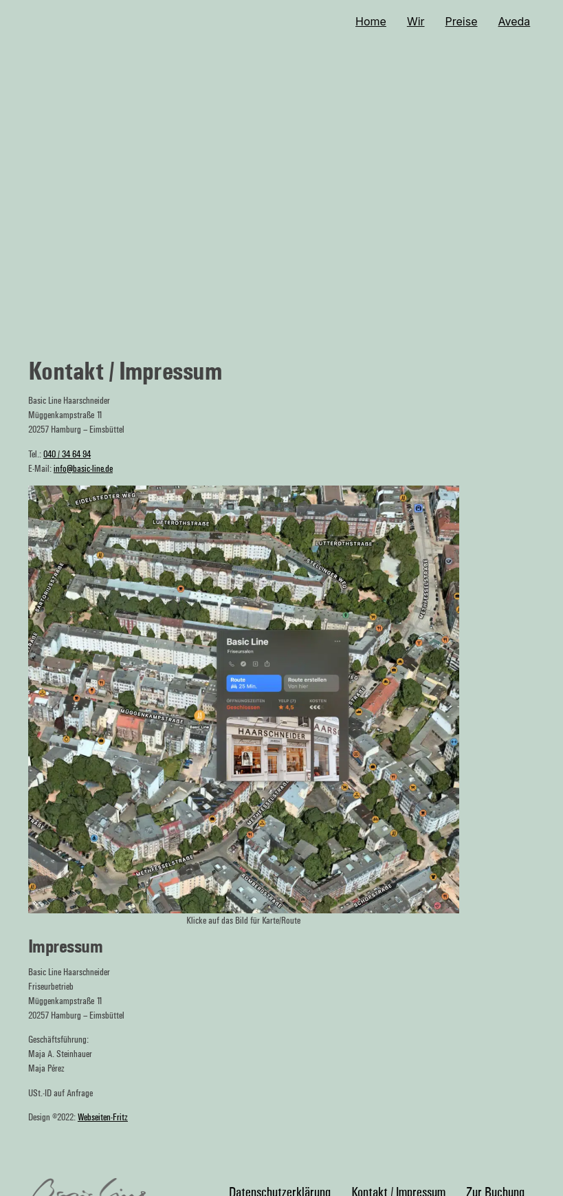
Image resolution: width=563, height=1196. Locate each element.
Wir (416, 21)
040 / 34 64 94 (67, 454)
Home (370, 21)
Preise (461, 21)
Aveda (514, 21)
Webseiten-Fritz (103, 1117)
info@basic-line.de (83, 469)
